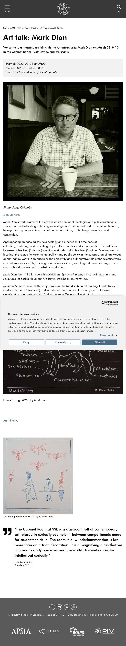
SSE (5, 28)
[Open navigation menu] (7, 9)
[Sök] (119, 9)
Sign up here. (11, 214)
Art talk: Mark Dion (51, 28)
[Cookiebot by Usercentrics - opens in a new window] (104, 303)
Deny (26, 342)
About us (15, 28)
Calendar (30, 28)
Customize (63, 342)
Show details (107, 335)
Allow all (99, 342)
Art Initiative (10, 420)
